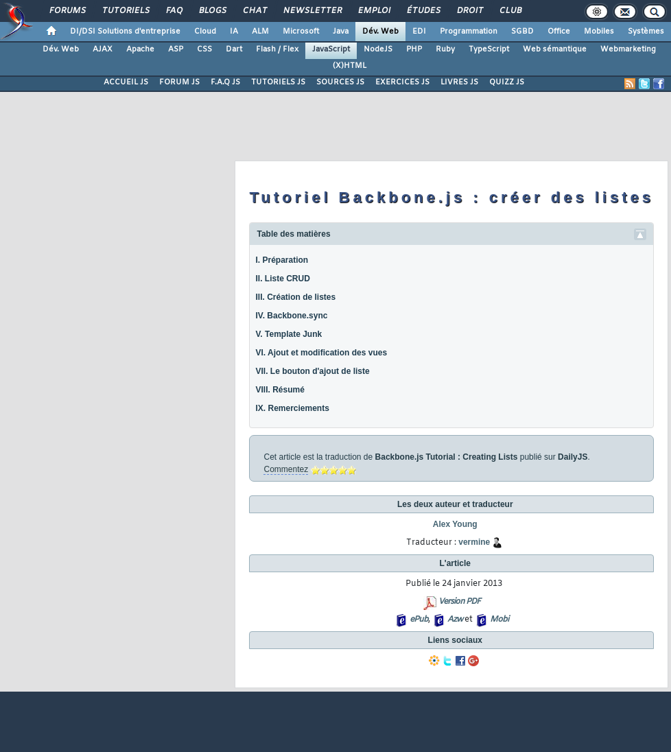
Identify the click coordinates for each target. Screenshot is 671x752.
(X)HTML (349, 66)
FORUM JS (179, 82)
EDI (419, 31)
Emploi (373, 10)
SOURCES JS (340, 82)
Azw (454, 619)
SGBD (522, 31)
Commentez (285, 469)
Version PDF (459, 601)
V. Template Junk (288, 334)
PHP (414, 49)
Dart (234, 49)
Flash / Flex (277, 49)
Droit (469, 10)
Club (509, 10)
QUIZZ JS (506, 82)
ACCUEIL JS (126, 82)
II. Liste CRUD (282, 278)
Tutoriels (125, 10)
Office (559, 31)
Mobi (499, 619)
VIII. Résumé (279, 390)
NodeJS (378, 49)
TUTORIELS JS (278, 82)
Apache (140, 49)
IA (234, 31)
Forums (66, 10)
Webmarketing (628, 49)
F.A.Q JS (225, 82)
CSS (204, 49)
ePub (419, 619)
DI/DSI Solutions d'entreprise (125, 31)
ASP (175, 49)
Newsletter (311, 10)
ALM (260, 31)
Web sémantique (555, 49)
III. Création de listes (295, 297)
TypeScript (489, 49)
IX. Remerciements (292, 408)
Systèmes (646, 31)
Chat (254, 10)
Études (423, 10)
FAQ (173, 10)
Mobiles (599, 31)
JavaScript (331, 49)
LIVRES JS (459, 82)
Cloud (205, 31)
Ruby (445, 49)
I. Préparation (281, 260)
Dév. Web (380, 31)
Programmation (468, 31)
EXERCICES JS (402, 82)
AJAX (103, 49)
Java (341, 31)
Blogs (212, 10)
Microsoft (301, 31)
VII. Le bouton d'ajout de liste (312, 371)
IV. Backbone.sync (291, 315)
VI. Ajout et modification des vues (321, 352)
